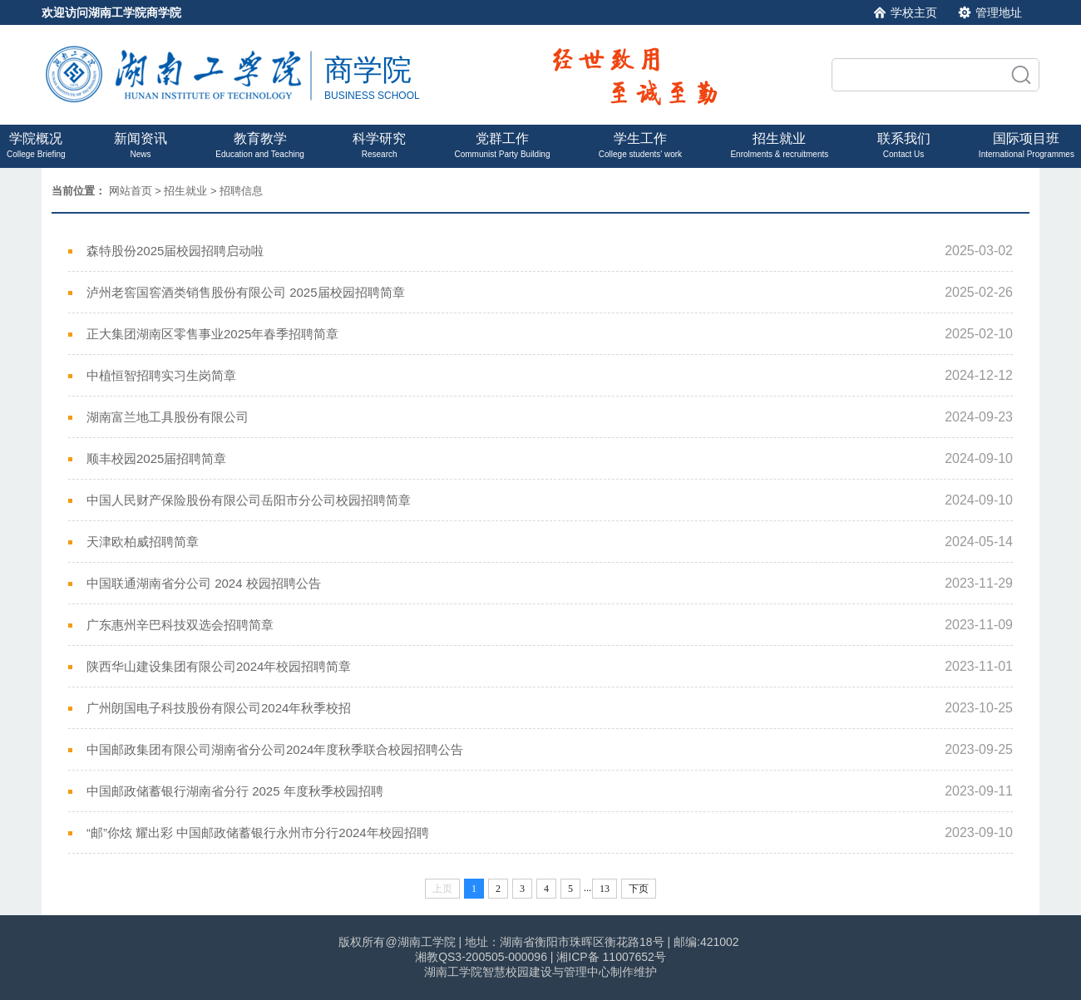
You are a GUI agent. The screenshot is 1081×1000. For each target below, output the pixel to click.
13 (605, 888)
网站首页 (130, 191)
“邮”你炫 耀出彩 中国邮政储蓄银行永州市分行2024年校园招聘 (257, 832)
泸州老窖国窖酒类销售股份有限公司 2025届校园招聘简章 (245, 292)
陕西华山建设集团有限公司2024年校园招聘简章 (218, 666)
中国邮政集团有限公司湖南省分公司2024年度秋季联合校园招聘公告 (274, 749)
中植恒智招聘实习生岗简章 (161, 375)
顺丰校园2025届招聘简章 (156, 458)
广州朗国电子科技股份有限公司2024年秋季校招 (218, 708)
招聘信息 (241, 191)
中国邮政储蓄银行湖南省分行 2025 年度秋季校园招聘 (234, 791)
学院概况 (36, 145)
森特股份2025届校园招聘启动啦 (175, 251)
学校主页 (914, 12)
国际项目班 (1026, 145)
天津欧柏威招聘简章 (142, 541)
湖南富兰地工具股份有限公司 (167, 417)
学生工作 (640, 145)
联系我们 (903, 145)
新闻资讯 (140, 145)
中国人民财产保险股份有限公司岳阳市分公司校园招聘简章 (248, 500)
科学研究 (379, 145)
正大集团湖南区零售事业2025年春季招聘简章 (212, 334)
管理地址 (998, 12)
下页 (639, 888)
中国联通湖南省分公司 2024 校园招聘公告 (203, 583)
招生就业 (779, 145)
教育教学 (259, 145)
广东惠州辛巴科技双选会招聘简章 (180, 625)
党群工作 (502, 145)
